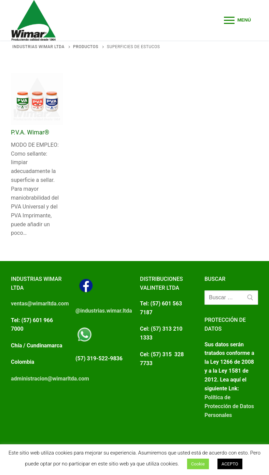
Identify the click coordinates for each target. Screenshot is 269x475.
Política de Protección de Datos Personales (229, 406)
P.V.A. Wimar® (30, 132)
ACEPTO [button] (230, 463)
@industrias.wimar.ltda (103, 310)
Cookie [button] (198, 463)
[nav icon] (237, 20)
